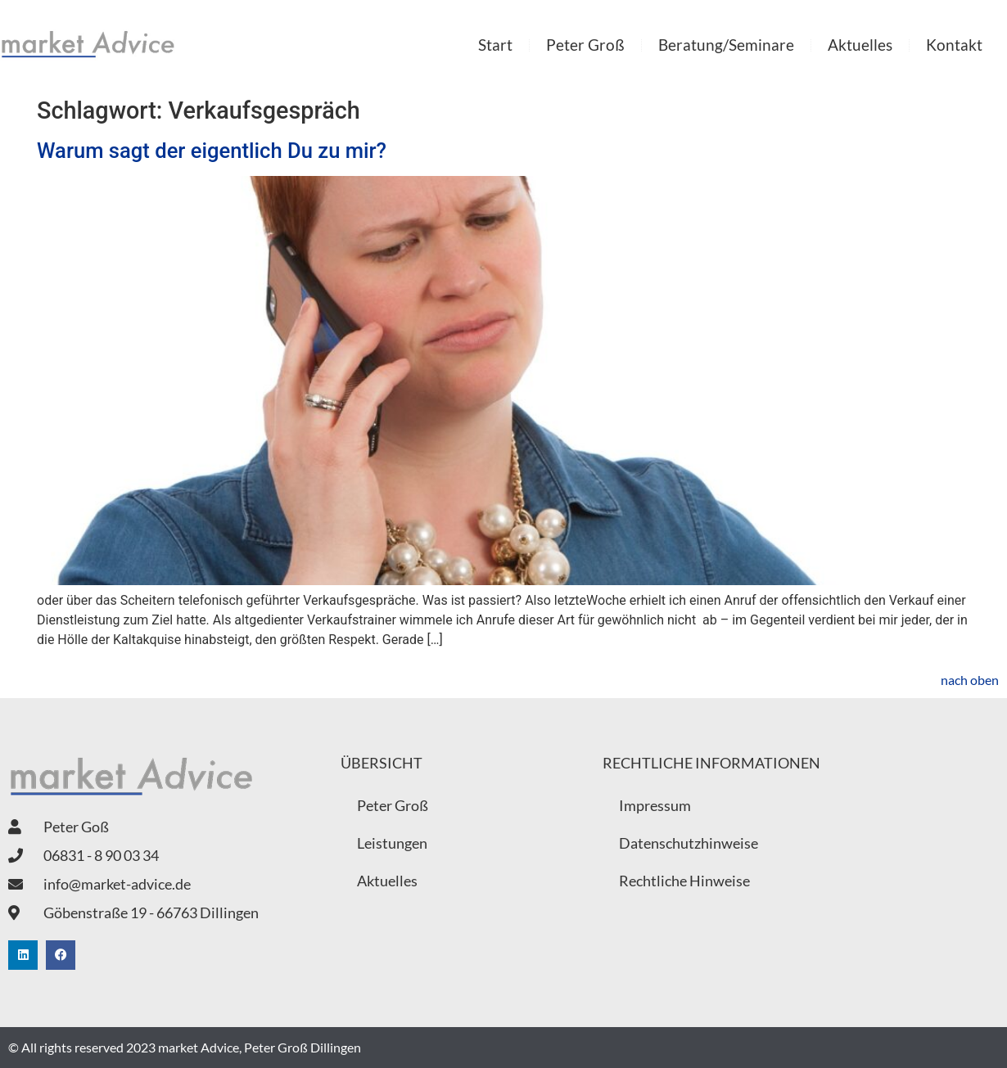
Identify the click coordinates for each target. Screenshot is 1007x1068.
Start (495, 44)
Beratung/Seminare (726, 44)
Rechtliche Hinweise (684, 881)
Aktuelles (860, 44)
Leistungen (392, 843)
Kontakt (954, 44)
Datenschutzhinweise (688, 843)
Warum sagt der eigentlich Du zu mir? (211, 150)
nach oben (970, 679)
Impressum (655, 805)
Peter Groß (585, 44)
